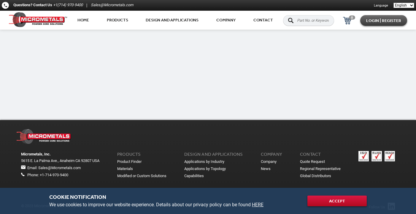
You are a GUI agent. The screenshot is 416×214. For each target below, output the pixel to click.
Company (226, 20)
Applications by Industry (204, 161)
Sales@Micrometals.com (111, 5)
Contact (263, 20)
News (266, 168)
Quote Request (312, 161)
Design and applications (172, 20)
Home (83, 20)
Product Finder (129, 161)
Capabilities (194, 176)
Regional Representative (320, 168)
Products (117, 20)
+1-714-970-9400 (54, 175)
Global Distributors (315, 176)
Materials (125, 168)
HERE (257, 204)
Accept (337, 201)
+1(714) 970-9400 (68, 5)
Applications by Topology (205, 168)
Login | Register (383, 20)
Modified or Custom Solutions (141, 176)
